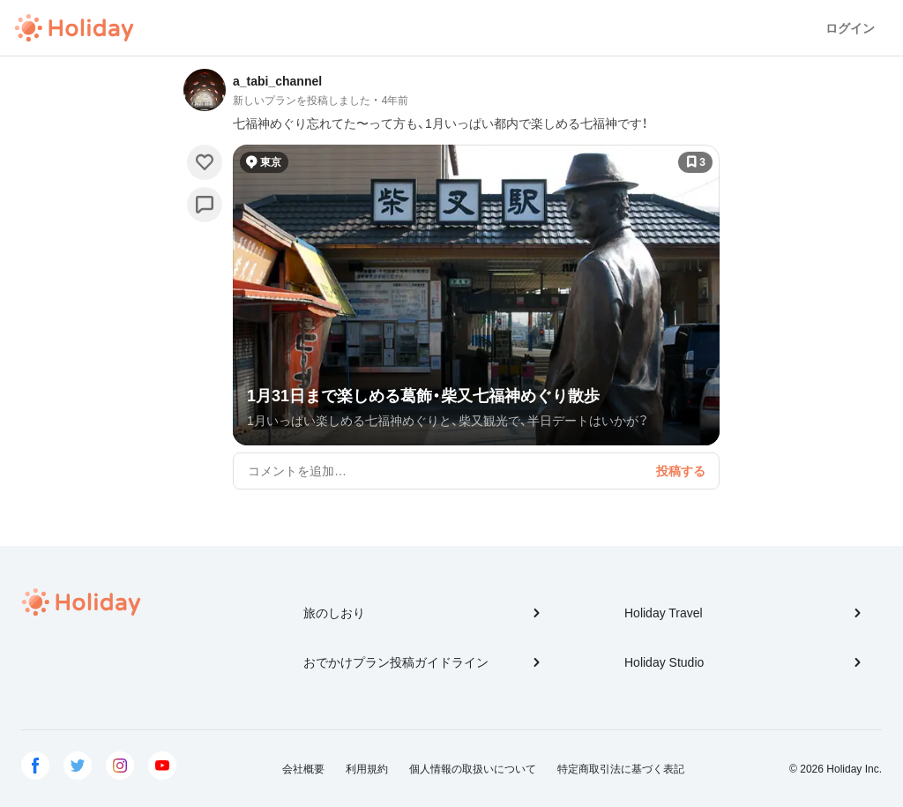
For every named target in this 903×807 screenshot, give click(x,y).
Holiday (74, 28)
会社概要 (303, 769)
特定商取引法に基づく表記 (620, 769)
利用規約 (367, 769)
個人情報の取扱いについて (472, 769)
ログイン (850, 28)
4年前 (395, 100)
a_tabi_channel (277, 81)
